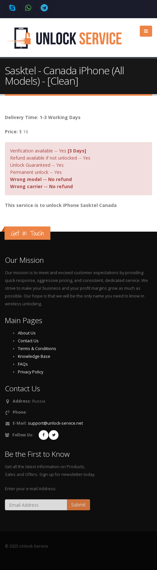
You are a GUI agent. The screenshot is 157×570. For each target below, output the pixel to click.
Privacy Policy (30, 372)
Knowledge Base (34, 356)
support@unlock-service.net (55, 423)
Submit (78, 505)
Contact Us (28, 341)
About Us (27, 333)
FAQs (23, 364)
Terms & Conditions (37, 348)
